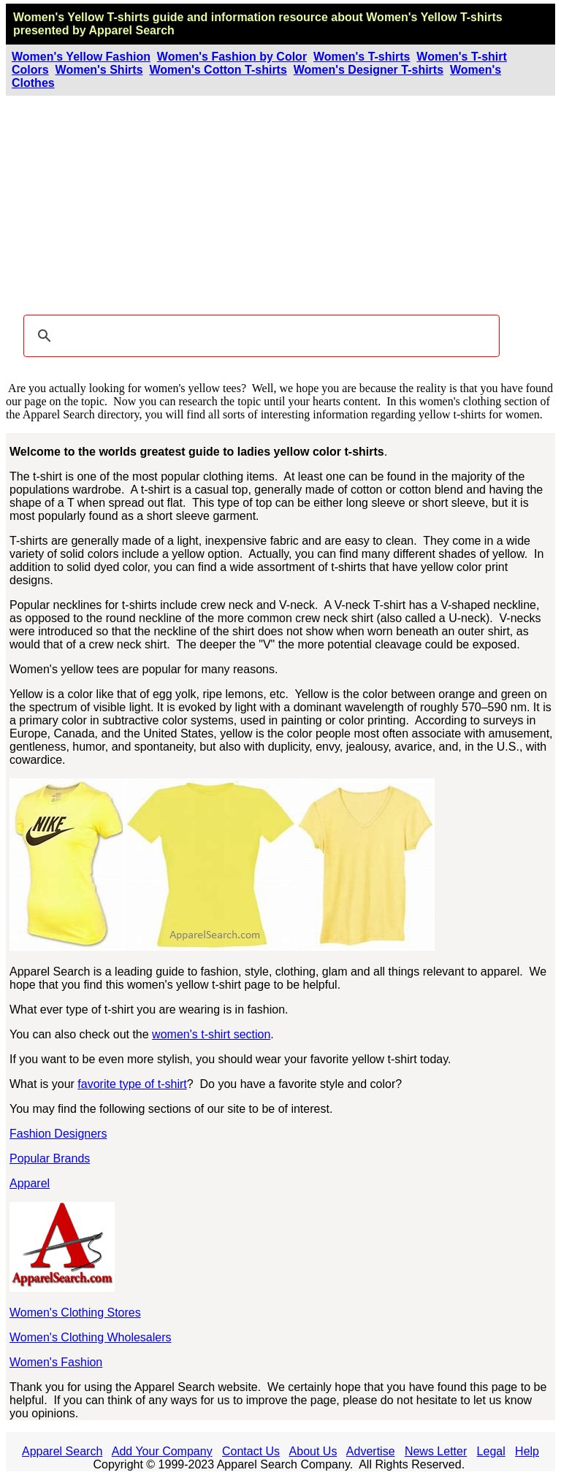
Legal (491, 1451)
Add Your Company (162, 1451)
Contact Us (251, 1451)
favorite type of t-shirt (131, 1084)
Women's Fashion (55, 1362)
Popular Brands (49, 1158)
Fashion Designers (58, 1133)
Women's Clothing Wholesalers (90, 1337)
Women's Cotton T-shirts (217, 70)
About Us (313, 1451)
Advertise (370, 1451)
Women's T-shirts (361, 56)
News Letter (436, 1451)
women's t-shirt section (211, 1034)
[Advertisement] (280, 205)
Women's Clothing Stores (75, 1312)
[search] (259, 336)
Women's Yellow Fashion (81, 56)
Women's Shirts (99, 70)
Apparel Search (131, 30)
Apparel (29, 1183)
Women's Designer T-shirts (368, 70)
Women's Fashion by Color (232, 56)
